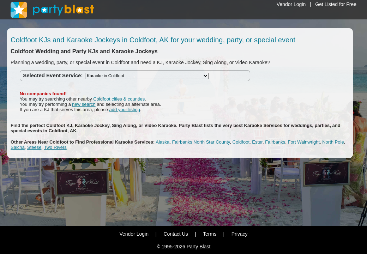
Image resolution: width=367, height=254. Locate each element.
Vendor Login (291, 4)
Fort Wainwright (304, 142)
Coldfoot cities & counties (119, 99)
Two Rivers (55, 147)
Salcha (18, 147)
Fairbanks (275, 142)
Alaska (162, 142)
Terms (209, 234)
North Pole (333, 142)
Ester (257, 142)
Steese (34, 147)
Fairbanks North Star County (201, 142)
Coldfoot (241, 142)
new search (83, 104)
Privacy (239, 234)
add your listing (124, 109)
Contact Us (175, 234)
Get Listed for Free (335, 4)
